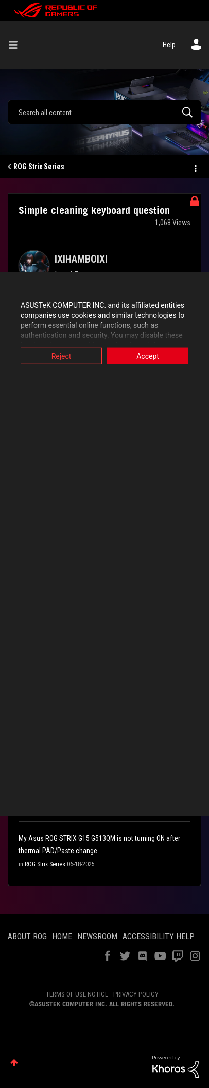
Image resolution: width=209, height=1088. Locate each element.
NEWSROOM (97, 937)
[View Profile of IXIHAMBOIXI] (81, 259)
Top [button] (14, 1062)
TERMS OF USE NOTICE (77, 994)
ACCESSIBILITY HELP (159, 937)
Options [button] (194, 167)
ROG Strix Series (38, 166)
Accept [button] (147, 356)
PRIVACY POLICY (136, 994)
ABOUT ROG (27, 937)
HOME (62, 937)
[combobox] (104, 112)
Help (169, 45)
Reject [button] (61, 356)
